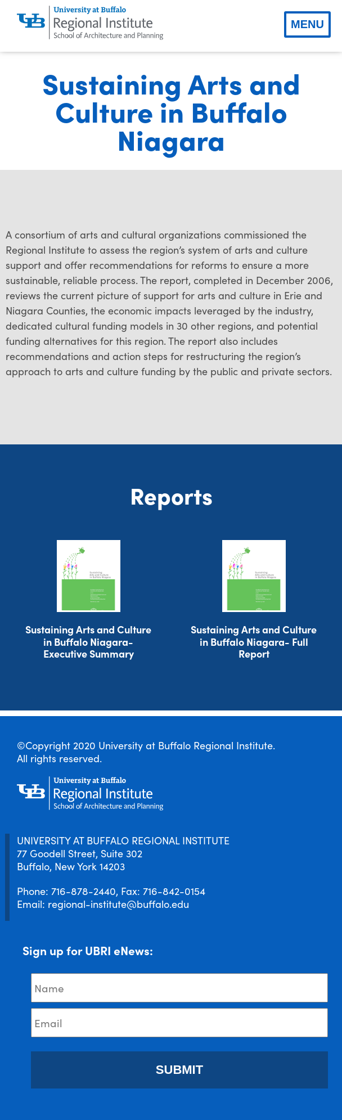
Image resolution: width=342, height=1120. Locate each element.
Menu (307, 24)
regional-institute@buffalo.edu (118, 904)
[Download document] (88, 576)
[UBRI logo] (90, 23)
